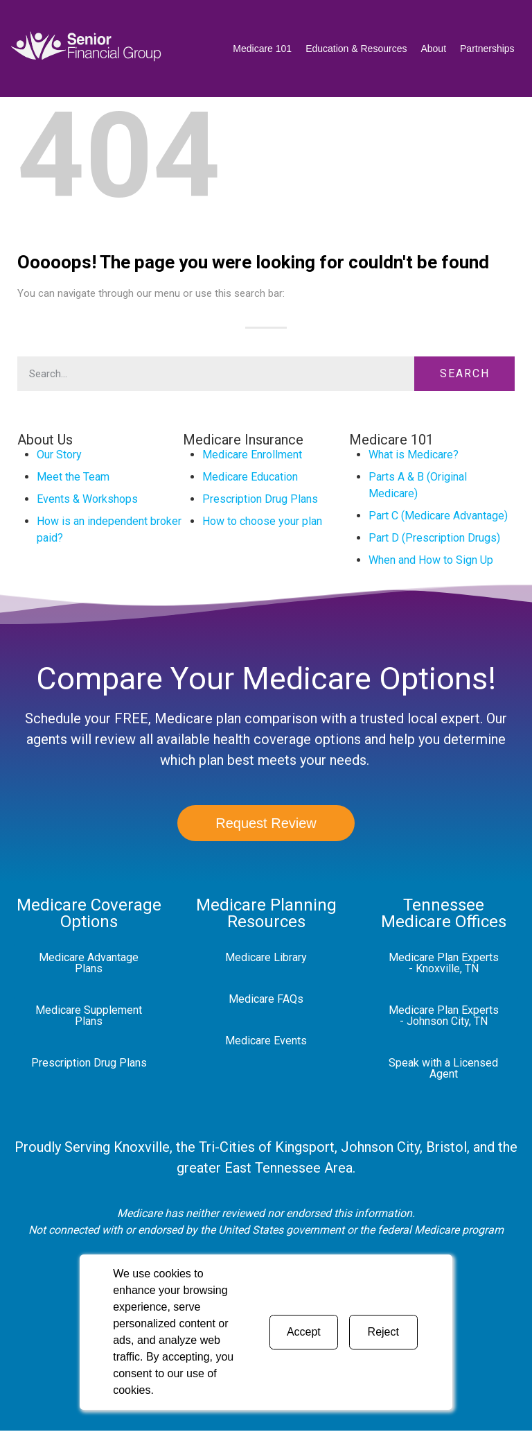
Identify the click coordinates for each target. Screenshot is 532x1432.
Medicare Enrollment (252, 454)
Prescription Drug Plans (260, 499)
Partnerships (487, 48)
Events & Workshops (87, 499)
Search (465, 373)
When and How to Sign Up (431, 560)
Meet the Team (73, 476)
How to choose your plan (262, 521)
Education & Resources (356, 48)
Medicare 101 (262, 48)
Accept (304, 1332)
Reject (383, 1332)
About (433, 48)
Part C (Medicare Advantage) (438, 515)
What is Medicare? (414, 454)
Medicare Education (250, 476)
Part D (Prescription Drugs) (434, 537)
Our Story (59, 454)
